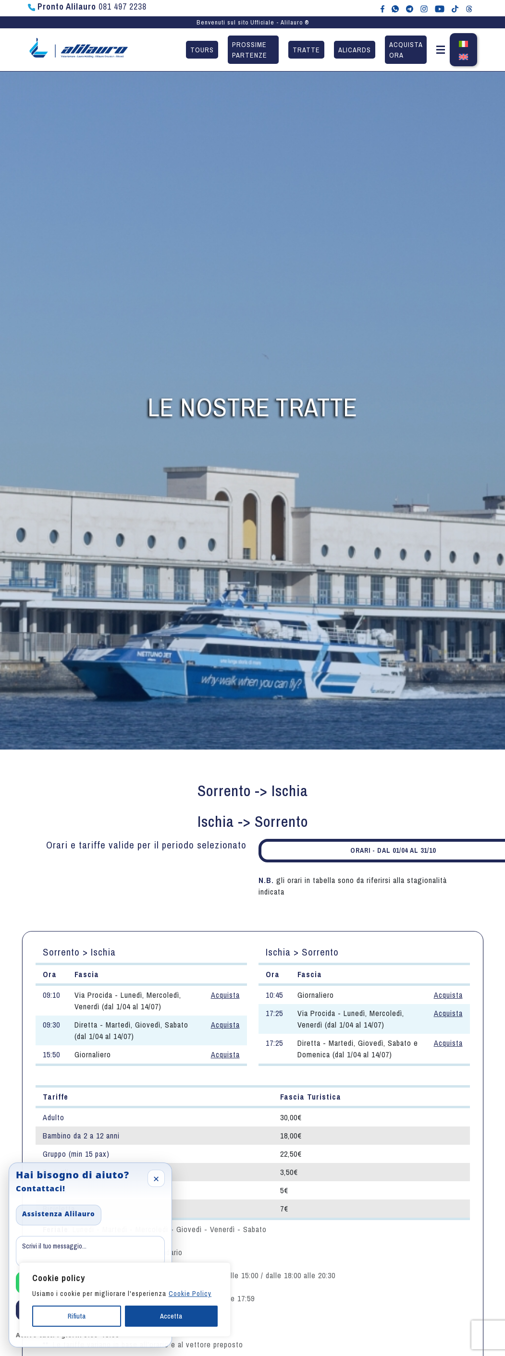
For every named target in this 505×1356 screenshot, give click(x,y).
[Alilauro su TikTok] (455, 8)
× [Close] (156, 1178)
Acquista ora (406, 50)
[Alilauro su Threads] (469, 8)
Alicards (354, 49)
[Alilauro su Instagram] (424, 8)
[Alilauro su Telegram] (409, 8)
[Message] (90, 1251)
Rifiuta (77, 1316)
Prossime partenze (249, 50)
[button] (440, 52)
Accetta (171, 1316)
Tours (202, 49)
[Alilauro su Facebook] (382, 8)
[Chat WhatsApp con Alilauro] (395, 8)
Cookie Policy (190, 1293)
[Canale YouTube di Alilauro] (440, 8)
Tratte (306, 49)
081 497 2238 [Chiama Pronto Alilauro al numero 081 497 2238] (87, 6)
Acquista (225, 995)
